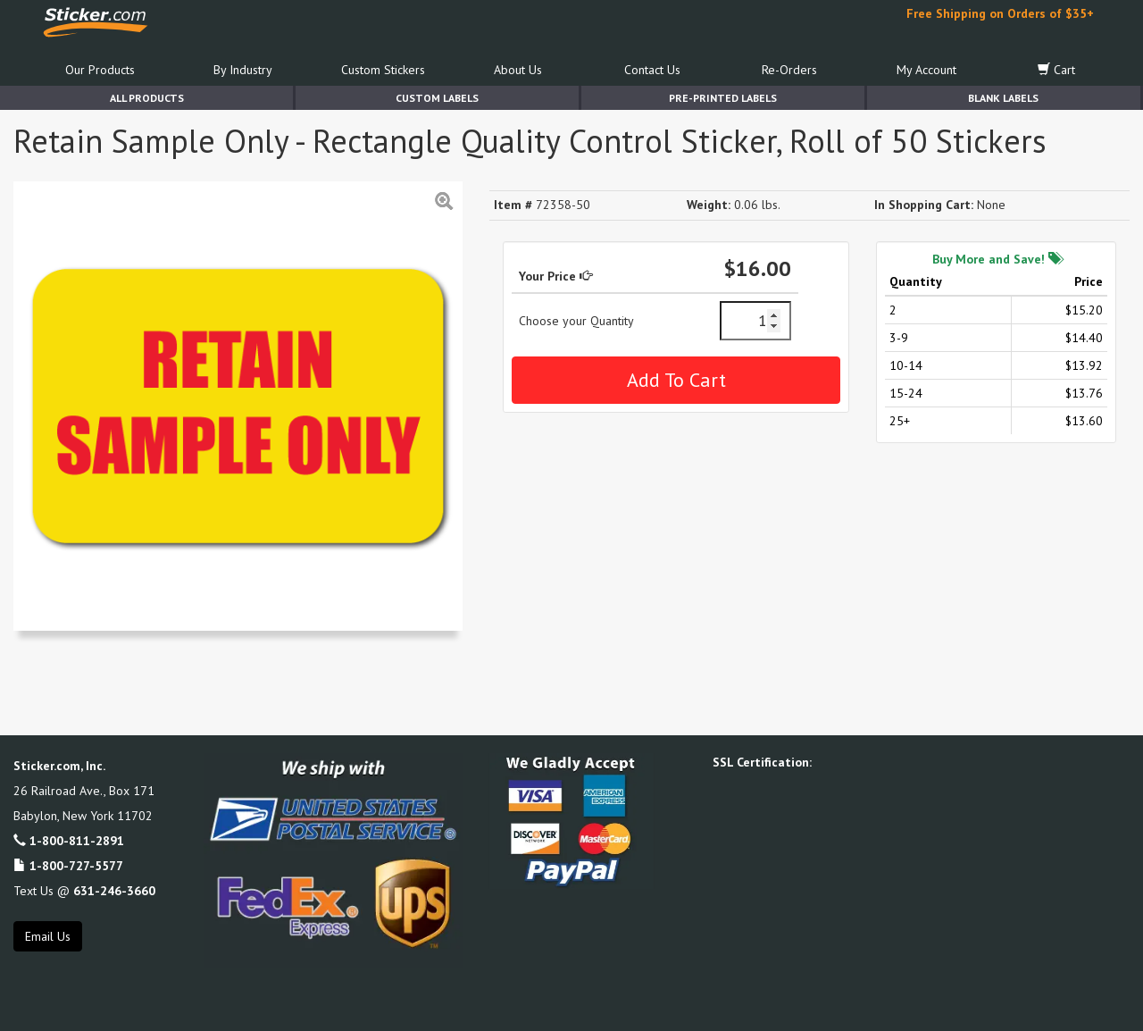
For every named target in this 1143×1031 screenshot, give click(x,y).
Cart (1056, 70)
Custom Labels (437, 98)
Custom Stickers (383, 70)
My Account (926, 70)
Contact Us (652, 70)
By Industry (242, 70)
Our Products (100, 70)
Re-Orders (789, 70)
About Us (518, 70)
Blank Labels (1003, 98)
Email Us (48, 936)
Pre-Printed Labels (723, 98)
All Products (147, 98)
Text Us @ (84, 891)
